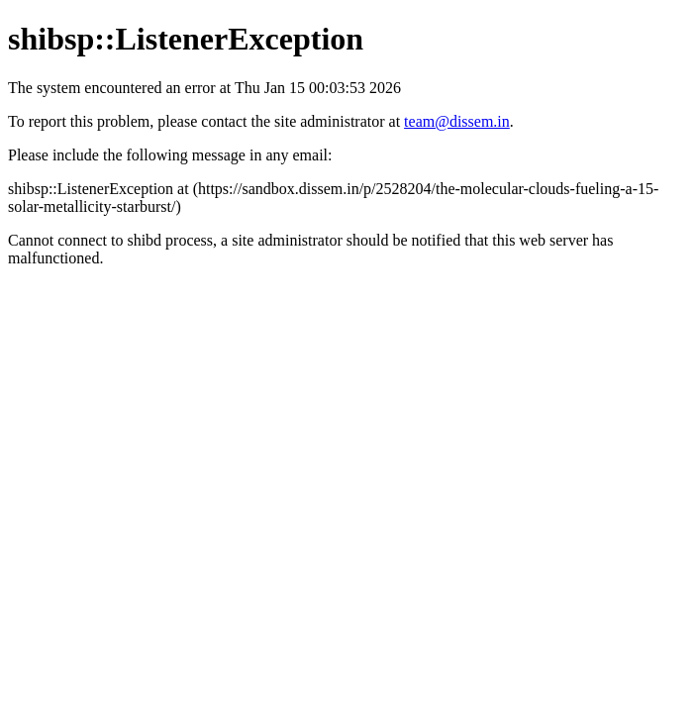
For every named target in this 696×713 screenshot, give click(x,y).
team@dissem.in (457, 121)
